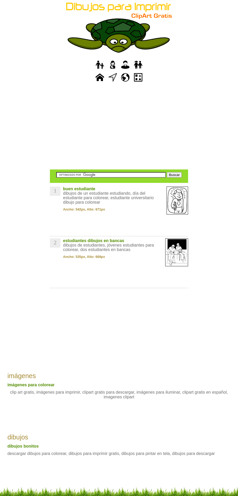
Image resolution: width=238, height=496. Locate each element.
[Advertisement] (119, 126)
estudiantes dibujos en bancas (93, 240)
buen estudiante (79, 189)
